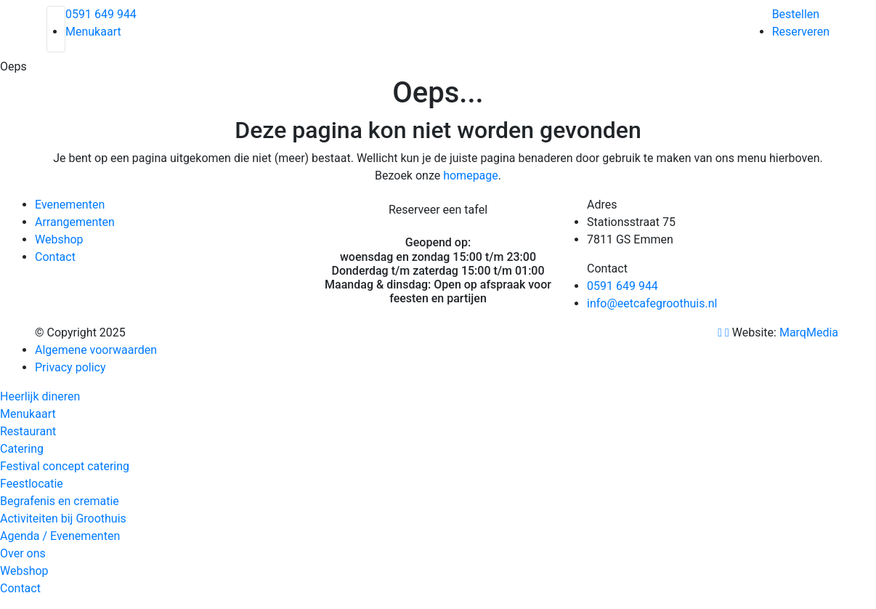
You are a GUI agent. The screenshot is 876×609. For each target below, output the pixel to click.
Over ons (23, 553)
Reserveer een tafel (438, 210)
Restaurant (28, 431)
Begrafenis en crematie (59, 501)
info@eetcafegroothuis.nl (652, 303)
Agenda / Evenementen (60, 536)
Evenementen (70, 204)
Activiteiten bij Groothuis (63, 518)
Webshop (59, 239)
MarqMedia (810, 332)
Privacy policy (70, 367)
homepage (470, 175)
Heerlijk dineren (40, 396)
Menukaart (93, 32)
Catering (22, 449)
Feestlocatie (31, 484)
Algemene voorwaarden (96, 350)
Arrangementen (75, 222)
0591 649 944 (101, 14)
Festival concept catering (64, 466)
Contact (55, 257)
